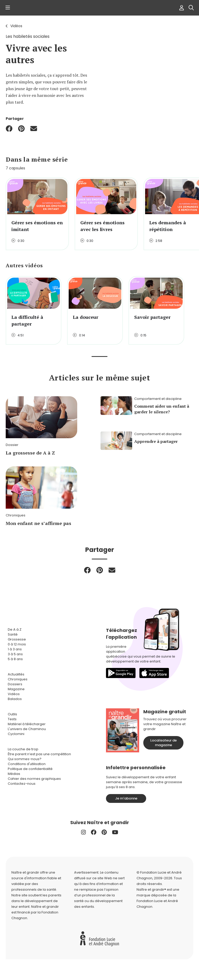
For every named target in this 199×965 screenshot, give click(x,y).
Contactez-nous (21, 783)
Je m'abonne (126, 798)
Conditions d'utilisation (27, 763)
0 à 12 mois (17, 644)
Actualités (16, 674)
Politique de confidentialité (30, 768)
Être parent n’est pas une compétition (39, 754)
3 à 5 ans (15, 654)
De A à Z (15, 629)
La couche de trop (23, 749)
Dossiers (15, 684)
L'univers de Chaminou (27, 728)
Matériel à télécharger (27, 724)
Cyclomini (16, 733)
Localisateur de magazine (163, 742)
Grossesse (17, 639)
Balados (15, 698)
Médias (14, 773)
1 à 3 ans (15, 649)
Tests (12, 719)
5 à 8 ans (15, 659)
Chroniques (17, 679)
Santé (13, 634)
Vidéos (16, 25)
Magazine (16, 689)
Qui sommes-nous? (24, 759)
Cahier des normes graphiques (34, 778)
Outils (12, 714)
